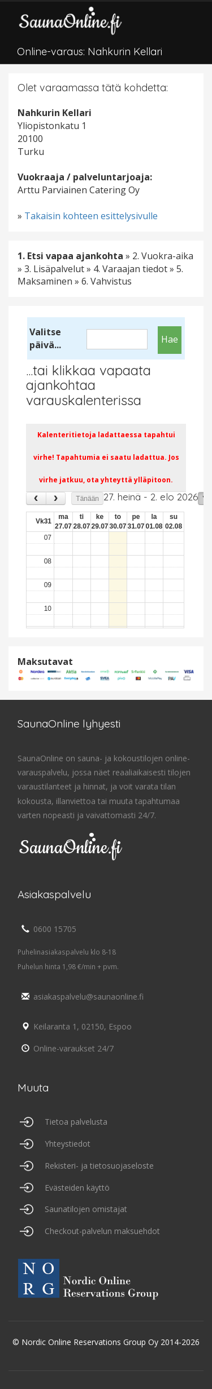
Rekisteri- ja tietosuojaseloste (99, 1165)
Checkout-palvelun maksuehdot (102, 1231)
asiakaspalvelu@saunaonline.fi (81, 996)
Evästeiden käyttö (77, 1187)
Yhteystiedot (67, 1143)
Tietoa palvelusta (76, 1121)
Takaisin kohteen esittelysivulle (91, 216)
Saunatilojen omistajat (86, 1209)
